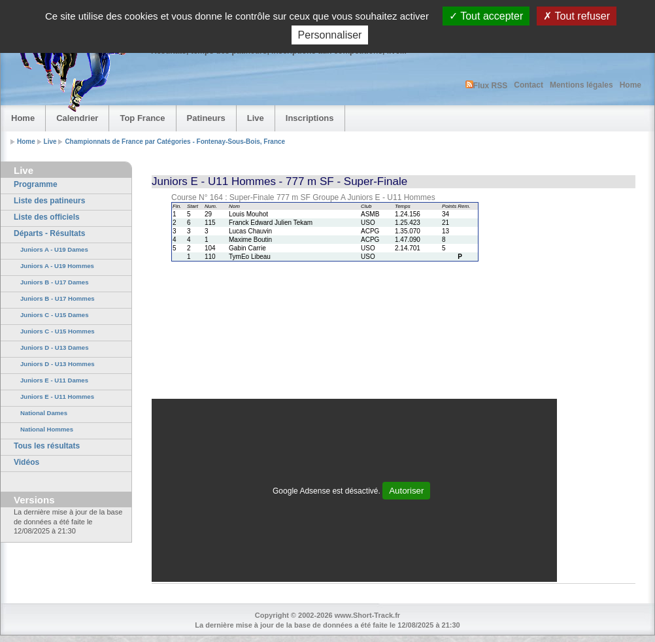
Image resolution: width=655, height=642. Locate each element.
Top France (142, 118)
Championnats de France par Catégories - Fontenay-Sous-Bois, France (175, 141)
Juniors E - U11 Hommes (57, 396)
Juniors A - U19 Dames (54, 249)
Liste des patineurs (49, 200)
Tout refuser (576, 16)
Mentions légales (581, 85)
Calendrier (77, 118)
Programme (36, 184)
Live (255, 118)
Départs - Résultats (49, 233)
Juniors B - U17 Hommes (57, 298)
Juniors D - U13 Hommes (57, 363)
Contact (528, 85)
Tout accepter (486, 16)
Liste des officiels (47, 217)
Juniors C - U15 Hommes (57, 331)
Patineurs (206, 118)
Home (630, 85)
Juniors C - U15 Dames (54, 314)
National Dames (43, 412)
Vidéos (26, 462)
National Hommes (46, 429)
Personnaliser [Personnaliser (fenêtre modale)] (330, 35)
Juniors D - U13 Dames (54, 347)
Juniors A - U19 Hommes (57, 265)
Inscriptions (310, 118)
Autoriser (406, 491)
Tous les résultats (47, 445)
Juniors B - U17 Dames (54, 282)
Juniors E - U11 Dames (54, 380)
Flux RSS (486, 85)
